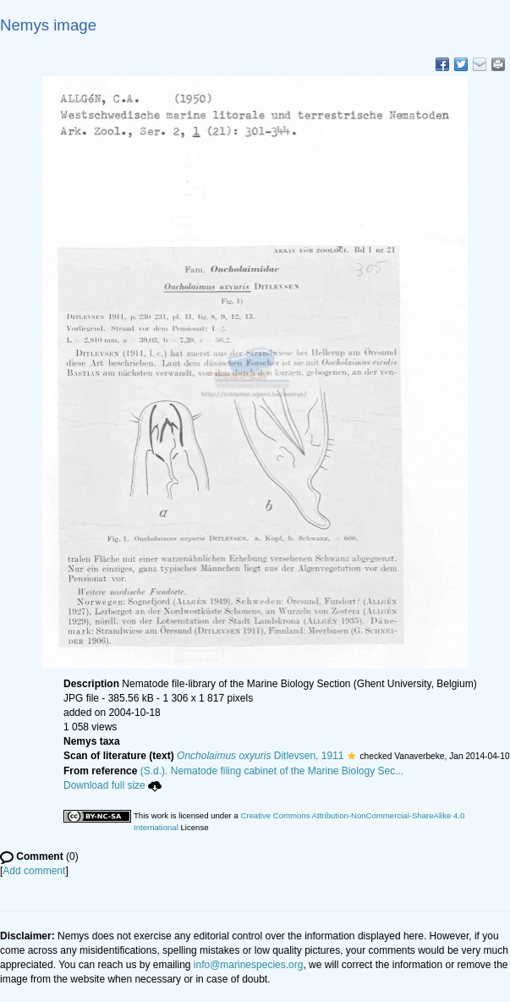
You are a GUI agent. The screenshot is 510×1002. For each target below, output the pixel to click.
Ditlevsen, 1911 (260, 756)
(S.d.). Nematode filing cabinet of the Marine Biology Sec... (272, 771)
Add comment (34, 871)
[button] (351, 756)
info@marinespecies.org (249, 965)
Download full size (112, 785)
